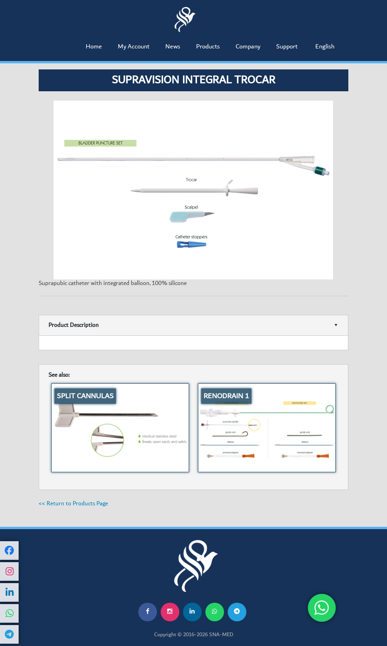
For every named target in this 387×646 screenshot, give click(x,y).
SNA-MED (221, 634)
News (172, 46)
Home (94, 46)
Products (208, 46)
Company (248, 46)
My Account (133, 46)
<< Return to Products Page (73, 503)
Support (287, 46)
